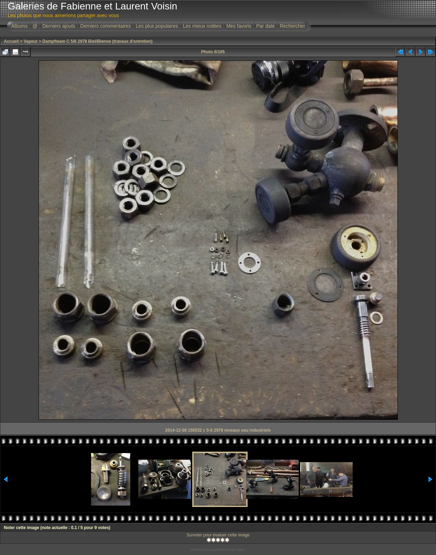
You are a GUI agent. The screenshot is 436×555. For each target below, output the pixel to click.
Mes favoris (238, 26)
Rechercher (292, 26)
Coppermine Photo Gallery (226, 549)
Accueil (11, 41)
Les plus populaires (157, 26)
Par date (265, 26)
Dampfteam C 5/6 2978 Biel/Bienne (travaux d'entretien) (97, 41)
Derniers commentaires (105, 26)
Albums (19, 26)
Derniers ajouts (58, 26)
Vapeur (30, 41)
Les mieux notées (202, 26)
